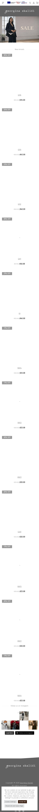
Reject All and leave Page (14, 806)
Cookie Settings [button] (10, 801)
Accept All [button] (22, 801)
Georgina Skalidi (26, 782)
